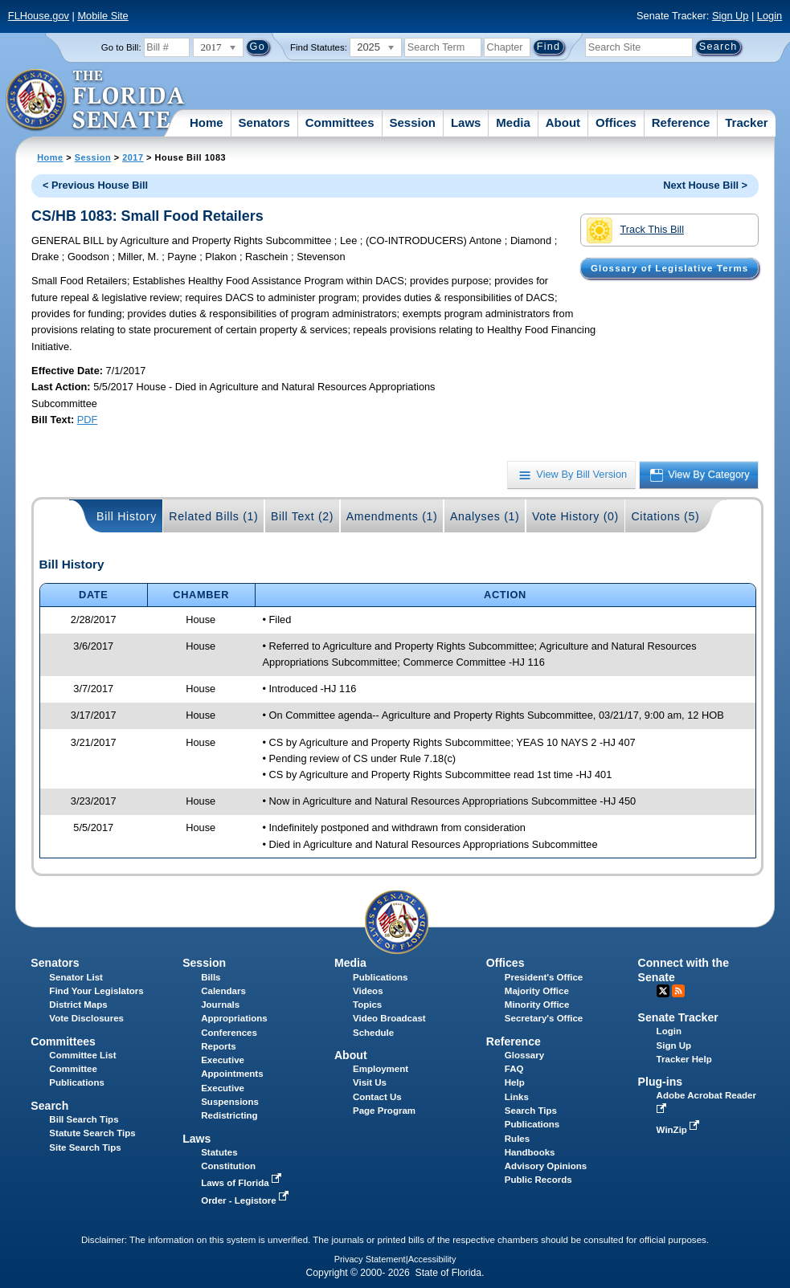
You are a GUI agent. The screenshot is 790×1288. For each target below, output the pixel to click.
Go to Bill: (121, 47)
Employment (380, 1069)
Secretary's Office (544, 1018)
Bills (210, 977)
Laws (466, 122)
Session (412, 122)
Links (517, 1097)
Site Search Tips (85, 1147)
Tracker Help (684, 1059)
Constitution (228, 1166)
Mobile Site (102, 16)
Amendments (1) (392, 516)
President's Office (544, 977)
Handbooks (530, 1152)
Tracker (746, 122)
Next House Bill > (705, 185)
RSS (678, 990)
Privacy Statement (370, 1259)
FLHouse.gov (38, 16)
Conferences (229, 1032)
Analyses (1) (485, 516)
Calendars (223, 991)
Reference (681, 122)
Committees (340, 122)
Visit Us (370, 1082)
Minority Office (537, 1004)
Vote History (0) (575, 516)
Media (513, 122)
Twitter (663, 990)
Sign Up (730, 16)
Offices (616, 122)
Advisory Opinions (546, 1166)
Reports (218, 1046)
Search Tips (531, 1110)
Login (769, 16)
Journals (220, 1004)
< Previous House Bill (95, 185)
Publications (380, 977)
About (563, 122)
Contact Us (377, 1097)
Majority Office (537, 991)
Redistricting (229, 1115)
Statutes (219, 1152)
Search (49, 1105)
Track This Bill (635, 230)
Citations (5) (665, 516)
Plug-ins (660, 1081)
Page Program (384, 1110)
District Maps (78, 1004)
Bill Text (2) (302, 516)
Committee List (82, 1055)
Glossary (524, 1055)
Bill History (126, 516)
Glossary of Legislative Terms (669, 268)
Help (515, 1082)
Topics (367, 1004)
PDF (87, 420)
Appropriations (234, 1018)
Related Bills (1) (213, 516)
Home (206, 122)
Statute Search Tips (92, 1133)
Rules (517, 1138)
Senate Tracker (678, 1017)
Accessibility (432, 1259)
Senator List (76, 977)
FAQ (514, 1069)
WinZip (679, 1130)
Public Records (538, 1179)
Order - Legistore (246, 1200)
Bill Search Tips (83, 1119)
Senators (264, 122)
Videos (368, 991)
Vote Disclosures (86, 1018)
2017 (132, 157)
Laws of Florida (242, 1183)
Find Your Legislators (96, 991)
